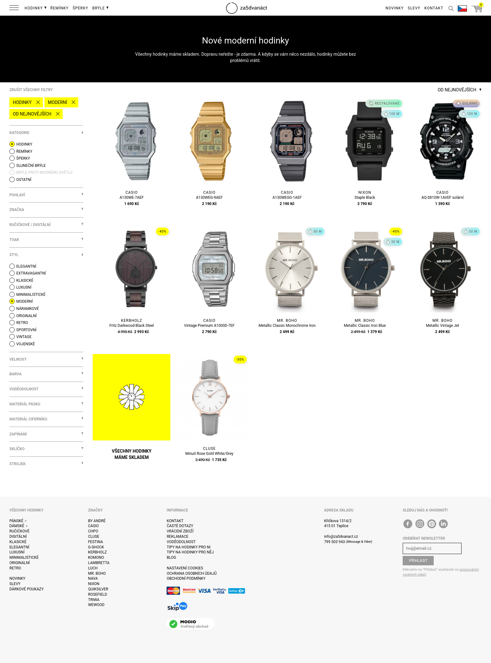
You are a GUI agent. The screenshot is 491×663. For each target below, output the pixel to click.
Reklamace (177, 536)
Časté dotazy (180, 526)
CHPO (93, 531)
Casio (93, 526)
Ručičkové (19, 531)
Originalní (19, 563)
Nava (93, 578)
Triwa (93, 600)
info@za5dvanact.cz (341, 536)
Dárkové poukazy (26, 589)
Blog (171, 557)
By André (97, 521)
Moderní (57, 102)
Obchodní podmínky (186, 578)
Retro (15, 568)
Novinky (17, 578)
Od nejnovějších (32, 113)
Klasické (17, 542)
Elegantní (19, 547)
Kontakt (175, 521)
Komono (96, 557)
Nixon (93, 584)
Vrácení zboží (180, 531)
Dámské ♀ (18, 526)
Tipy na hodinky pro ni (188, 547)
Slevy (14, 584)
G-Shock (96, 547)
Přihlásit (418, 560)
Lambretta (98, 563)
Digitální (18, 536)
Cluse (93, 536)
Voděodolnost (181, 542)
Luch (92, 568)
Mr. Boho (97, 573)
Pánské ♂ (18, 521)
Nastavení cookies (185, 568)
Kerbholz (97, 552)
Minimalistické (24, 557)
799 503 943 (334, 542)
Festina (95, 542)
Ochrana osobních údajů (191, 573)
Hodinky (22, 102)
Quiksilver (98, 589)
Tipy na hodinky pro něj (190, 552)
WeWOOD (96, 605)
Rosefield (97, 594)
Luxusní (16, 552)
